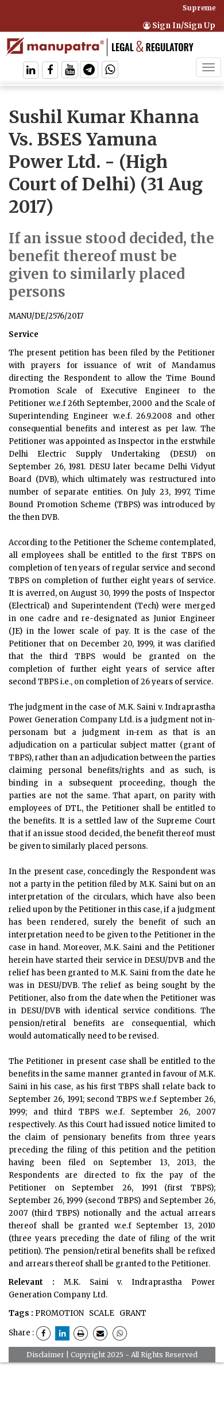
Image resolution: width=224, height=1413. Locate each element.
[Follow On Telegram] (89, 71)
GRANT (132, 1313)
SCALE (100, 1313)
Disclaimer (45, 1354)
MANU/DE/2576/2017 (46, 316)
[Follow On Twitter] (69, 71)
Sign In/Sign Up (179, 25)
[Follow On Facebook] (50, 71)
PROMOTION (59, 1313)
